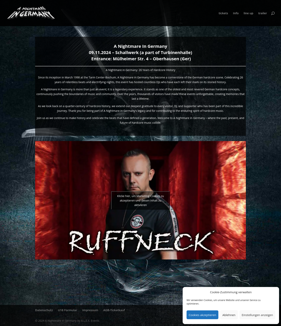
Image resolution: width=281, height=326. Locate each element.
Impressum (90, 310)
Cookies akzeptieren (202, 315)
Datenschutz (44, 310)
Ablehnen (229, 315)
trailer (262, 13)
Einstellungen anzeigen (257, 315)
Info (236, 13)
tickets (223, 13)
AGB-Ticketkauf (114, 310)
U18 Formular (67, 310)
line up (248, 13)
